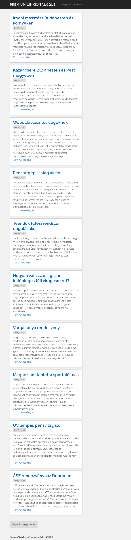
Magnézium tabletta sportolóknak (46, 374)
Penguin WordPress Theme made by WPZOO (31, 537)
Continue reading (23, 57)
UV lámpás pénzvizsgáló (36, 425)
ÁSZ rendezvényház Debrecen (42, 475)
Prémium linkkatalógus (32, 4)
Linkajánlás (65, 5)
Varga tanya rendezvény (36, 327)
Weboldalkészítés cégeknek (40, 122)
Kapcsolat (78, 5)
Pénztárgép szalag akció (36, 172)
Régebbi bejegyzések (23, 524)
